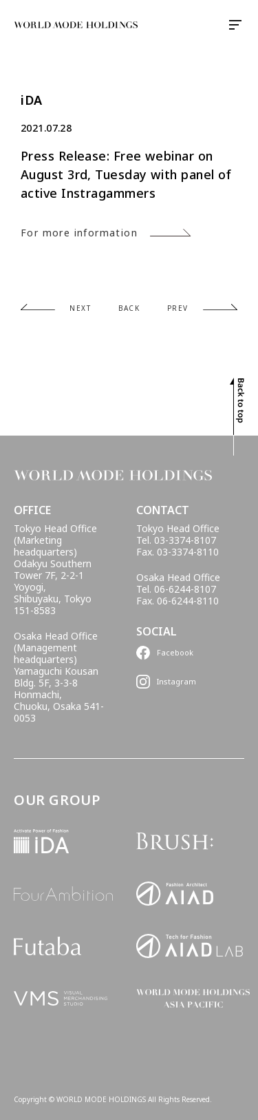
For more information (79, 232)
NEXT (80, 308)
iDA (32, 100)
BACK (129, 308)
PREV (178, 308)
